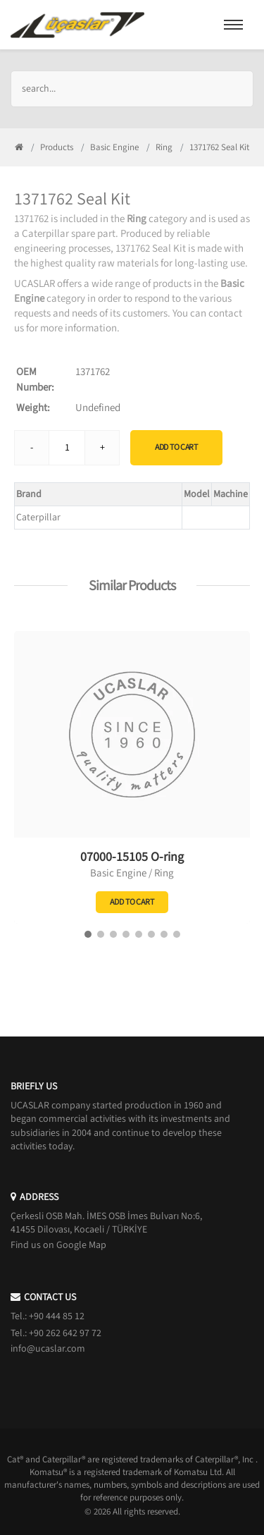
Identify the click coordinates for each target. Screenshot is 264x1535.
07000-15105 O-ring (132, 857)
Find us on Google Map (58, 1245)
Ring (164, 147)
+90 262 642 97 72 (65, 1333)
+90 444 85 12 (56, 1316)
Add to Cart (176, 447)
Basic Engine (114, 147)
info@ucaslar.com (48, 1349)
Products (56, 147)
